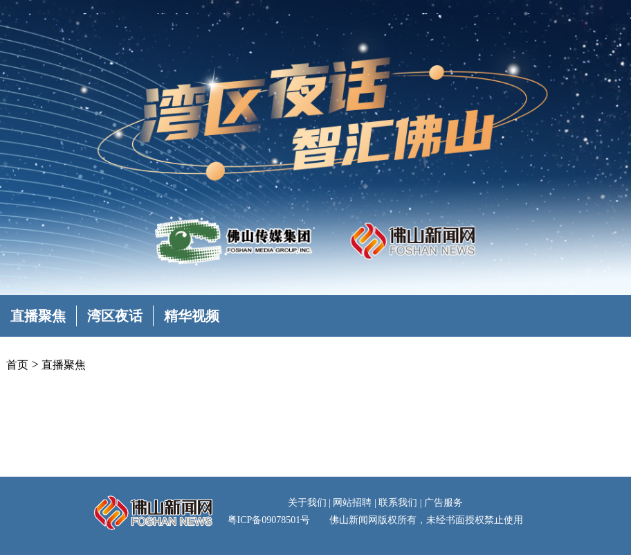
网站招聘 (352, 502)
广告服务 (443, 502)
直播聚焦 (38, 316)
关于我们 (307, 502)
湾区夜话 (115, 316)
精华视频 (191, 316)
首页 (17, 365)
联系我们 (397, 502)
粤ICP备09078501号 (269, 520)
